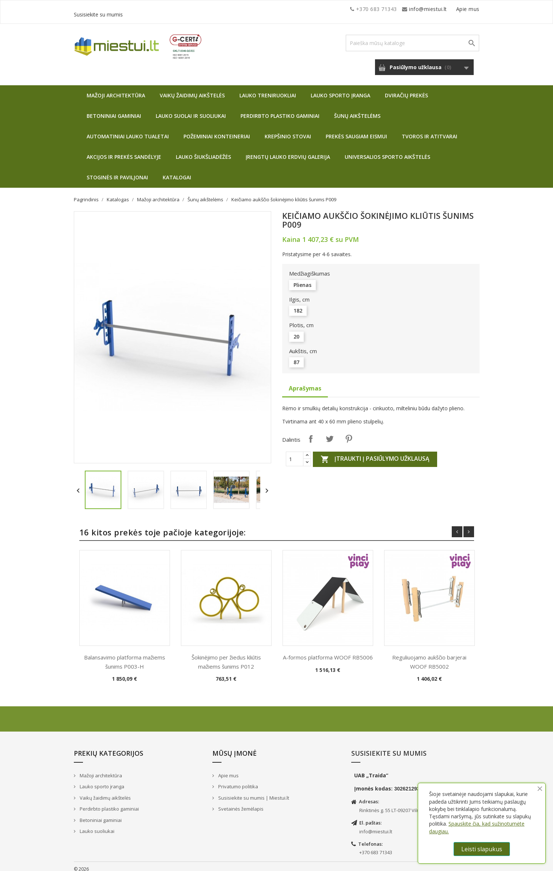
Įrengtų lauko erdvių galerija (288, 151)
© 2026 (81, 863)
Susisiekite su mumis (453, 8)
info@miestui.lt (146, 8)
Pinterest (348, 433)
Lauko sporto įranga (340, 89)
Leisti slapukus (481, 849)
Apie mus (409, 8)
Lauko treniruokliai (267, 89)
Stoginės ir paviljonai (117, 171)
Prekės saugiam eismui (356, 130)
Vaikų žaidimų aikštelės (192, 89)
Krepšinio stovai (288, 130)
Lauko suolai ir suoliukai (191, 110)
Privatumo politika (237, 781)
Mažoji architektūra (116, 89)
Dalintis (310, 433)
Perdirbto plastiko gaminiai (279, 110)
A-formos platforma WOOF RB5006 (328, 651)
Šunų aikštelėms (357, 110)
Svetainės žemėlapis (240, 803)
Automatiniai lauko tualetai (128, 130)
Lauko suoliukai (96, 825)
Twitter (329, 433)
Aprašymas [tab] (305, 383)
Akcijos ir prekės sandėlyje (124, 151)
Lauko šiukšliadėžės (203, 151)
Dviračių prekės (406, 89)
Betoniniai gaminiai (114, 110)
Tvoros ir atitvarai (429, 130)
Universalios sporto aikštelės (387, 151)
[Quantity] (294, 453)
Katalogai (177, 171)
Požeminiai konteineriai (216, 130)
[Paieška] (412, 37)
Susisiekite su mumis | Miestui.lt (253, 792)
